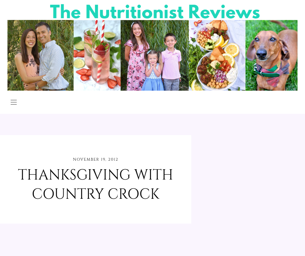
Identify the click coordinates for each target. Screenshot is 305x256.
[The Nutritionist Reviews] (152, 89)
